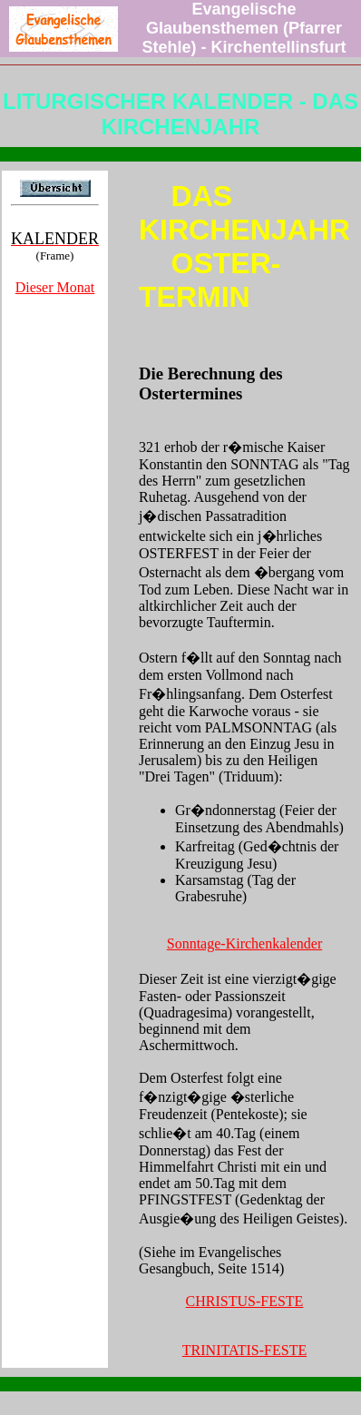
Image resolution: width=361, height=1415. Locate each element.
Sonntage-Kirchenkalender (244, 943)
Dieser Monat (55, 287)
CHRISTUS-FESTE (245, 1301)
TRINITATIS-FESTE (244, 1350)
